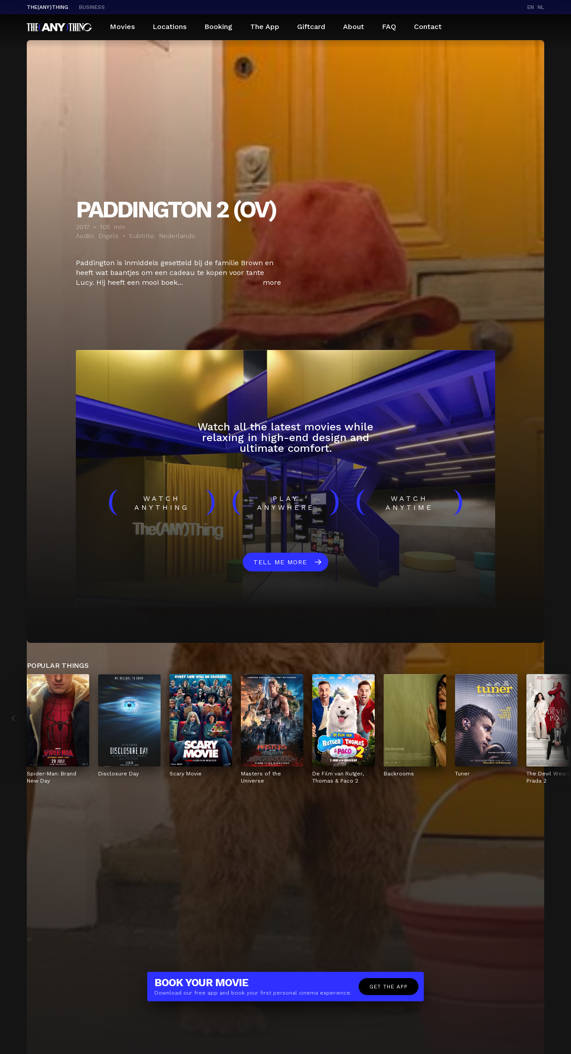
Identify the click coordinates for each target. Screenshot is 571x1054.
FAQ (389, 26)
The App (264, 26)
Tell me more (280, 562)
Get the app (388, 986)
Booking (218, 26)
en (530, 7)
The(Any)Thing (47, 7)
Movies (122, 26)
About (353, 26)
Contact (428, 26)
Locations (169, 26)
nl (541, 7)
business (92, 7)
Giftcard (311, 26)
